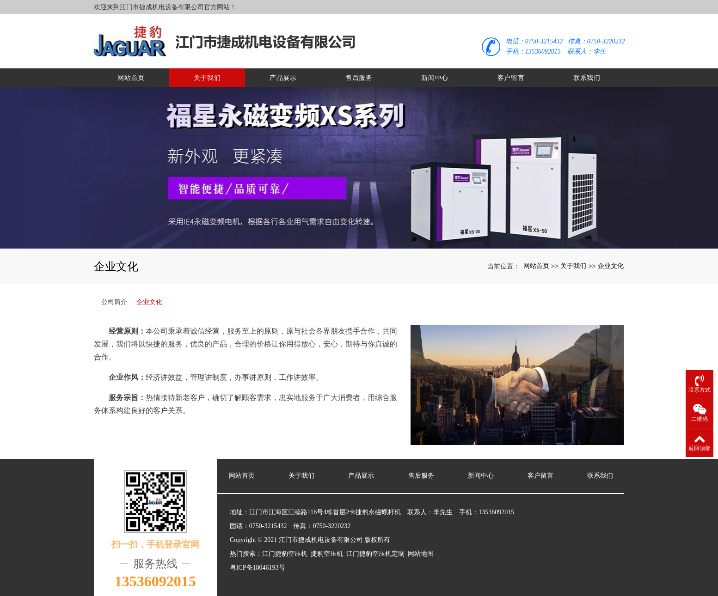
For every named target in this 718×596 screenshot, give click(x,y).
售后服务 (359, 74)
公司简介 (114, 298)
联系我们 (587, 74)
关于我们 (207, 74)
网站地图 (421, 550)
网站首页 (131, 74)
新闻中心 (434, 74)
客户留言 (511, 74)
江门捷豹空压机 (284, 550)
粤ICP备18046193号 (257, 563)
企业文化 (611, 262)
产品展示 (283, 74)
